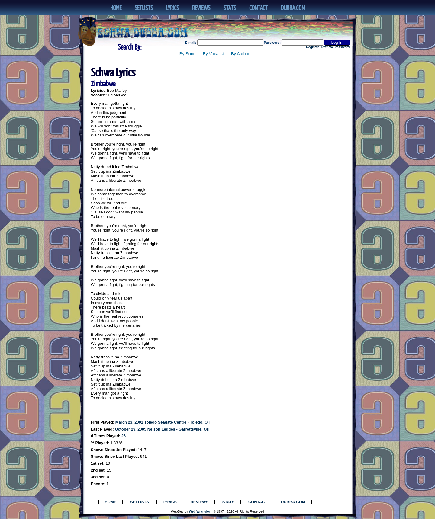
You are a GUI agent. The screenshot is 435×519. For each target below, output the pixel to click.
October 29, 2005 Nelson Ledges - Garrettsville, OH (162, 429)
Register (312, 47)
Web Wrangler (199, 511)
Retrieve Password (335, 47)
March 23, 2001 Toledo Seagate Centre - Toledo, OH (163, 422)
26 (123, 436)
